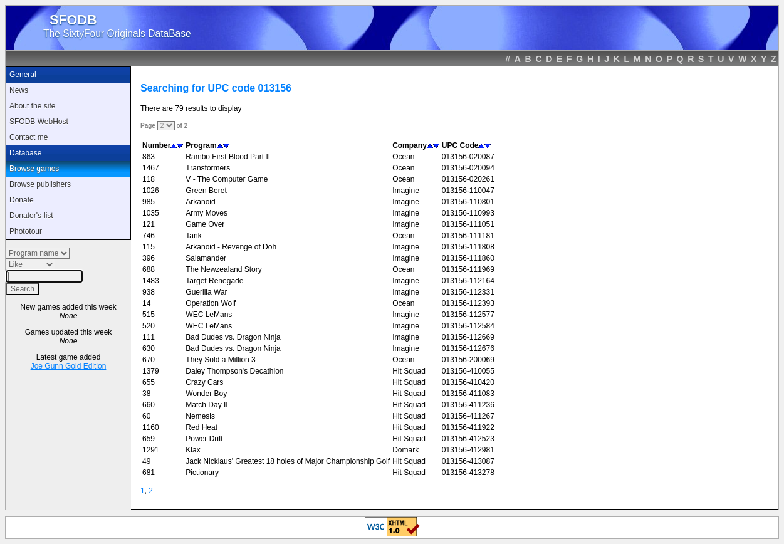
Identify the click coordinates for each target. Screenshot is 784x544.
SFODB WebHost (38, 121)
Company (409, 145)
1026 (150, 190)
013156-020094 (468, 168)
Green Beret (206, 190)
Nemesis (200, 416)
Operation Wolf (211, 303)
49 (146, 461)
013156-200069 (468, 359)
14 (146, 303)
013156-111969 (468, 269)
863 (148, 156)
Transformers (208, 168)
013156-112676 (468, 348)
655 (148, 382)
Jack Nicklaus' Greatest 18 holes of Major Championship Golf (288, 461)
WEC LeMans (209, 314)
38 (146, 393)
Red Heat (201, 427)
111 (148, 337)
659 (148, 438)
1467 (150, 168)
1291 (150, 450)
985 (148, 201)
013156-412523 (468, 438)
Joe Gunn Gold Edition (69, 366)
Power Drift (204, 438)
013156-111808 (468, 247)
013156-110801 (468, 201)
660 (148, 404)
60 (146, 416)
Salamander (206, 258)
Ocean (403, 156)
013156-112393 (468, 303)
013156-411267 (468, 416)
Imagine (405, 190)
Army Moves (206, 213)
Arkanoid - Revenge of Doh (231, 247)
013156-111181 (468, 235)
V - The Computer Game (227, 179)
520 (148, 326)
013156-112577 (468, 314)
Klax (193, 450)
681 (148, 472)
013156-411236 (468, 404)
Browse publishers (40, 184)
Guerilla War (206, 292)
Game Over (205, 224)
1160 (150, 427)
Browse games (34, 168)
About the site (32, 106)
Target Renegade (214, 280)
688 (148, 269)
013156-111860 (468, 258)
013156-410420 (468, 382)
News (18, 90)
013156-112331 (468, 292)
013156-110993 (468, 213)
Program (201, 145)
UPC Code (460, 145)
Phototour (25, 231)
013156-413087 (468, 461)
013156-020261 (468, 179)
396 (148, 258)
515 (148, 314)
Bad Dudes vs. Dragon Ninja (233, 337)
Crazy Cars (204, 382)
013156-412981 (468, 450)
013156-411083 (468, 393)
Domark (405, 450)
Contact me (28, 137)
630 (148, 348)
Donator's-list (31, 215)
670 (148, 359)
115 (148, 247)
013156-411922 (468, 427)
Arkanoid (200, 201)
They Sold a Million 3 (220, 359)
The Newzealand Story (223, 269)
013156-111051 (468, 224)
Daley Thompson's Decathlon (234, 371)
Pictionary (202, 472)
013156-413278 (468, 472)
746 (148, 235)
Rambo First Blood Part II (228, 156)
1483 (150, 280)
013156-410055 (468, 371)
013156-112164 (468, 280)
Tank (193, 235)
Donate (21, 200)
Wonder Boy (206, 393)
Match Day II (206, 404)
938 (148, 292)
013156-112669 (468, 337)
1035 (150, 213)
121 (148, 224)
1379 (150, 371)
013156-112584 (468, 326)
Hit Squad (409, 371)
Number (156, 145)
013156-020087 (468, 156)
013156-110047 (468, 190)
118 (148, 179)
